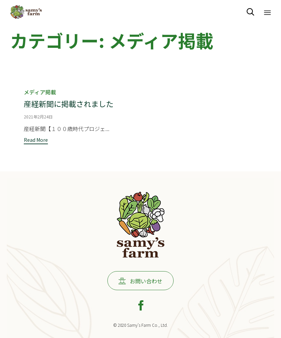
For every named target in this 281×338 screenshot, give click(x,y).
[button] (36, 140)
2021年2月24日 (38, 116)
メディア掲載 (40, 92)
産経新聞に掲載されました (68, 103)
